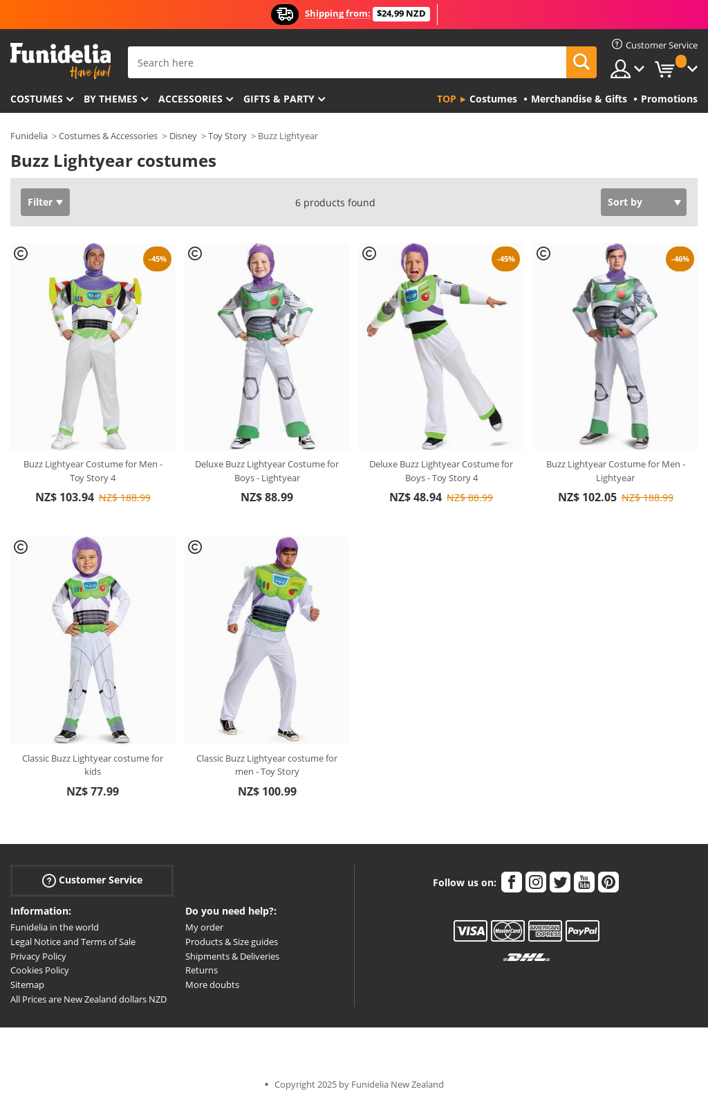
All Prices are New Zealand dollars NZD (88, 999)
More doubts (212, 984)
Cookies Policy (39, 970)
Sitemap (27, 984)
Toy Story (227, 135)
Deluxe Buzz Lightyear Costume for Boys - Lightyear (267, 471)
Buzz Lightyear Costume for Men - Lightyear (615, 471)
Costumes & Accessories (108, 135)
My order (204, 927)
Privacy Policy (38, 956)
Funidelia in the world (54, 927)
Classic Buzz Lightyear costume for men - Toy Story (266, 765)
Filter (40, 201)
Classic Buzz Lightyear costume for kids (92, 765)
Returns (201, 970)
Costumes (36, 98)
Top (446, 98)
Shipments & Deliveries (232, 956)
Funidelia (29, 135)
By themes (111, 98)
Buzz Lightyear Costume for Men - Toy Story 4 (93, 471)
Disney (183, 135)
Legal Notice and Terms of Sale (73, 941)
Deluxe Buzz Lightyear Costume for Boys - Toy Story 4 (441, 471)
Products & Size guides (231, 941)
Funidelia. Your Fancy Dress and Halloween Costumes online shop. (60, 61)
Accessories (190, 98)
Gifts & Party (279, 98)
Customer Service (92, 880)
